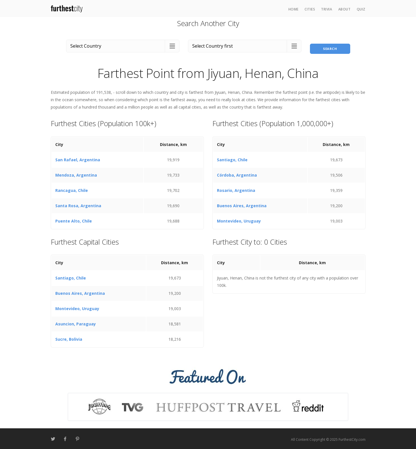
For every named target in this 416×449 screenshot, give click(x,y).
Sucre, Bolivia (68, 337)
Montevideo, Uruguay (239, 219)
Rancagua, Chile (71, 188)
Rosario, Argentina (236, 188)
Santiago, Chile (232, 158)
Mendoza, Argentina (76, 173)
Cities (310, 9)
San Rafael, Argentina (77, 158)
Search (330, 45)
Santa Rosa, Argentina (78, 204)
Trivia (326, 9)
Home (293, 9)
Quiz (361, 9)
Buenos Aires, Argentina (242, 204)
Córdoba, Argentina (237, 173)
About (344, 9)
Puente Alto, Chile (73, 219)
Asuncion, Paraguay (75, 322)
